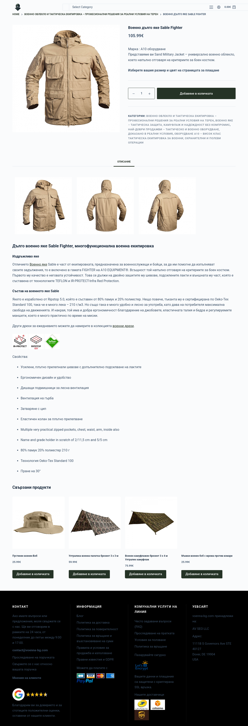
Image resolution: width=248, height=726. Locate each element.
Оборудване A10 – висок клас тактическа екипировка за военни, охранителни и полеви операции (174, 138)
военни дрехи (123, 326)
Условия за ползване (150, 640)
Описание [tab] (124, 161)
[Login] (218, 7)
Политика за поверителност (97, 629)
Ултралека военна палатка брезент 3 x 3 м (94, 555)
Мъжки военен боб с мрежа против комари (206, 555)
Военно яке (38, 264)
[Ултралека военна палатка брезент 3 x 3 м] (95, 523)
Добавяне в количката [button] (33, 574)
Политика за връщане (150, 646)
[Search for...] (66, 7)
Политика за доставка (93, 622)
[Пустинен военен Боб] (38, 523)
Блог (80, 616)
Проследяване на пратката (154, 633)
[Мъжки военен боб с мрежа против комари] (207, 523)
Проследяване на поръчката (33, 657)
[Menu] (211, 7)
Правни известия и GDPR (95, 659)
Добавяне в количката (196, 93)
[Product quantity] (141, 93)
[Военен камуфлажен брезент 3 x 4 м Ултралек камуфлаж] (151, 523)
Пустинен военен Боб (24, 555)
